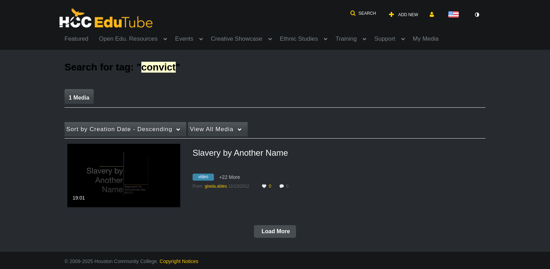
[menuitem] (82, 38)
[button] (363, 13)
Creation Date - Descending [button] (119, 129)
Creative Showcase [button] (236, 38)
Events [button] (184, 38)
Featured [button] (76, 38)
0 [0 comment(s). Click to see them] (288, 186)
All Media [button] (211, 129)
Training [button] (346, 38)
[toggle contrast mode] (476, 14)
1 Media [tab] (79, 98)
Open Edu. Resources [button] (128, 38)
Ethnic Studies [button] (299, 38)
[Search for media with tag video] (206, 178)
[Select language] (455, 14)
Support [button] (384, 38)
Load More (275, 231)
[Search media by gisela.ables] (216, 186)
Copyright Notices (179, 261)
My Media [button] (426, 38)
